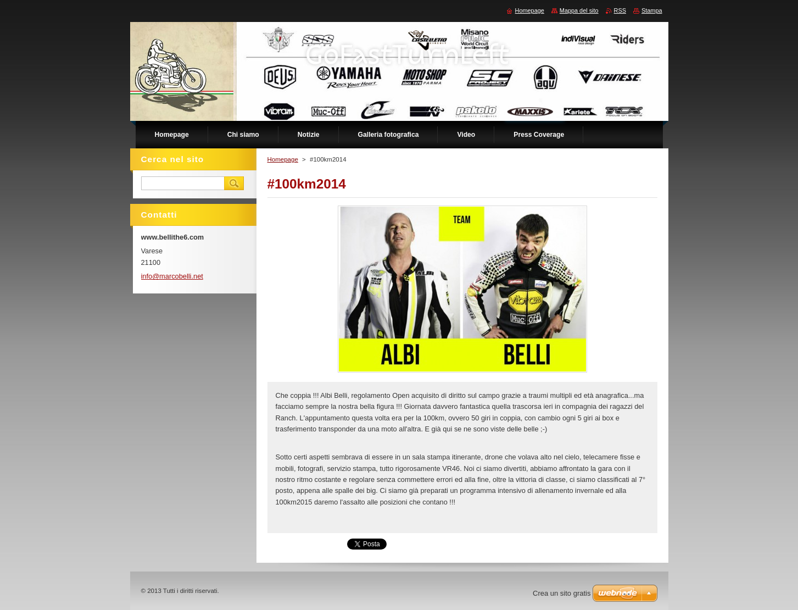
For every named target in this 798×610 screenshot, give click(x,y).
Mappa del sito (579, 10)
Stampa (651, 10)
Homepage (282, 159)
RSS (620, 10)
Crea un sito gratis (562, 593)
